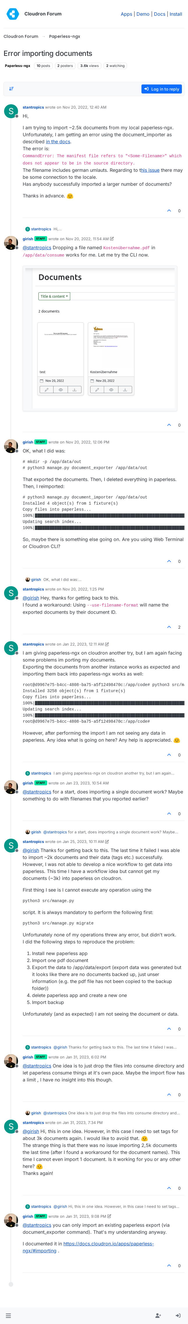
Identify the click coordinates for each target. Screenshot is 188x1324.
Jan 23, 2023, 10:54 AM (87, 783)
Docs (159, 14)
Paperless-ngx (17, 65)
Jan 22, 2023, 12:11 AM (83, 644)
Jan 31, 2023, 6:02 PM (86, 1057)
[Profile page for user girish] (11, 243)
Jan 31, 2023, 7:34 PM (83, 1122)
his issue (150, 170)
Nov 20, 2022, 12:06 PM (87, 442)
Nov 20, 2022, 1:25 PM (83, 589)
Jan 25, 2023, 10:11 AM (83, 841)
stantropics (33, 107)
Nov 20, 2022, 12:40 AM (85, 107)
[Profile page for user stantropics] (11, 111)
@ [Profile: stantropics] (37, 247)
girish (28, 238)
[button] (8, 1316)
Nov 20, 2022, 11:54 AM (87, 238)
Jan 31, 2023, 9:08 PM (86, 1216)
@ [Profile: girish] (31, 598)
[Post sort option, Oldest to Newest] (11, 88)
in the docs (58, 141)
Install (176, 14)
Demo (143, 14)
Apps (126, 14)
